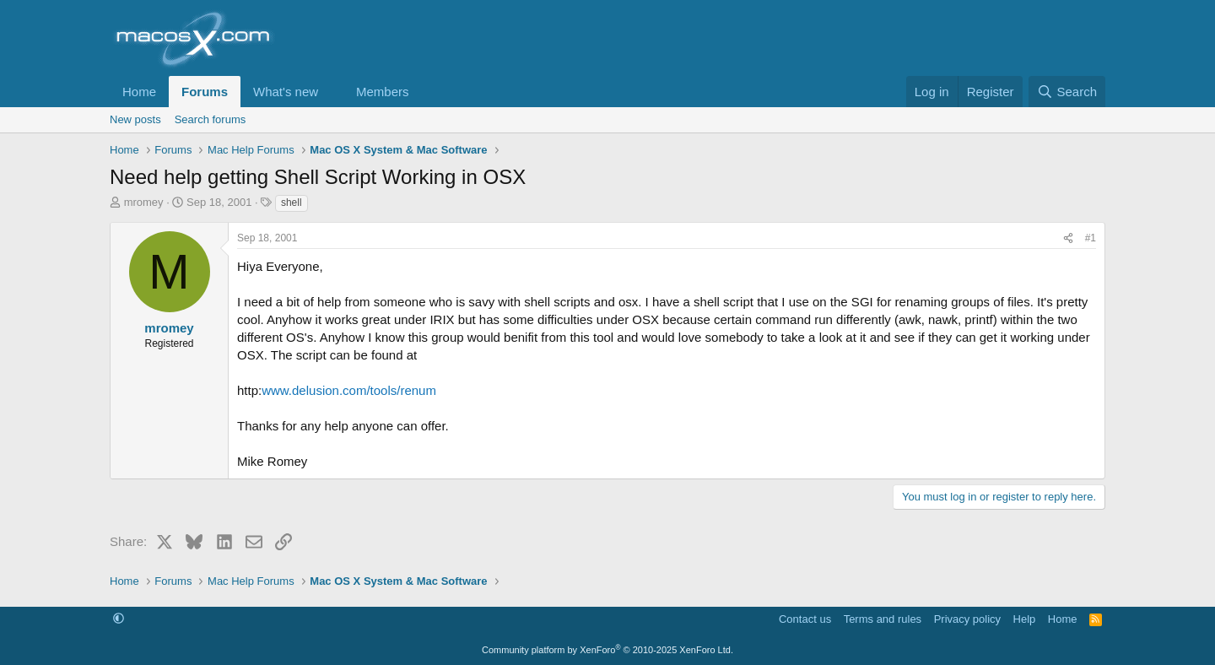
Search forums (210, 119)
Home (139, 91)
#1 (1090, 238)
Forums (204, 91)
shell (291, 202)
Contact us (805, 619)
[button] (331, 91)
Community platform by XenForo (607, 650)
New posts (135, 119)
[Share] (1068, 238)
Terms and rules (882, 619)
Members (382, 91)
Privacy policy (967, 619)
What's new (285, 91)
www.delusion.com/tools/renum (349, 390)
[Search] (1067, 91)
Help (1024, 619)
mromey (144, 202)
